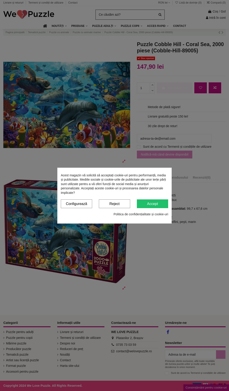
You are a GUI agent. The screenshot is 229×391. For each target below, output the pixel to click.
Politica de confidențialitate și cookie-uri (141, 214)
